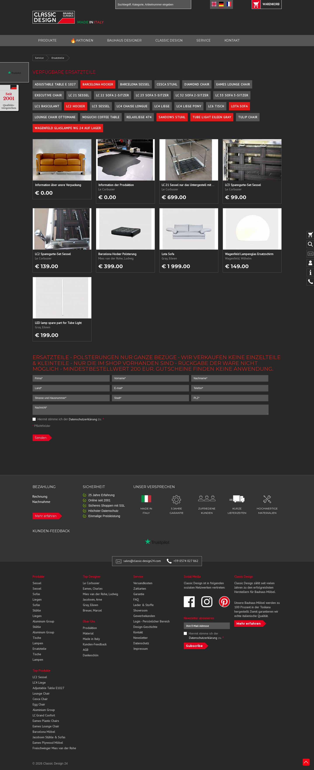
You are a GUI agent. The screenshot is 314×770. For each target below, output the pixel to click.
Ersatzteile (58, 57)
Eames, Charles (92, 589)
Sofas (36, 594)
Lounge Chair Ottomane (55, 117)
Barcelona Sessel (135, 84)
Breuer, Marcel (92, 610)
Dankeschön (90, 655)
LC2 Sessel (40, 677)
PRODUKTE (47, 40)
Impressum (140, 649)
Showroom (140, 610)
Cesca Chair (40, 699)
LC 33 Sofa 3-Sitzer (231, 95)
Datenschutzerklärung (83, 419)
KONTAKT (231, 40)
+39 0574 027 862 (185, 561)
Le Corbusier (91, 583)
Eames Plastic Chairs (46, 721)
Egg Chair (39, 704)
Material (88, 633)
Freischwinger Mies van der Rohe (54, 748)
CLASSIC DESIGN (169, 40)
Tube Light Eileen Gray (212, 117)
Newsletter (140, 638)
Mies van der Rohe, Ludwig (100, 594)
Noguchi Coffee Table (101, 117)
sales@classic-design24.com (142, 561)
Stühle (37, 610)
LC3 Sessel (101, 106)
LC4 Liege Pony (189, 106)
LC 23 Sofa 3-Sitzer (152, 95)
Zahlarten (139, 589)
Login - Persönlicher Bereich (151, 621)
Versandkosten (142, 583)
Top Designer (92, 577)
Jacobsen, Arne (92, 599)
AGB (85, 650)
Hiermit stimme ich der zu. (68, 419)
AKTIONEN (81, 40)
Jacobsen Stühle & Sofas (49, 737)
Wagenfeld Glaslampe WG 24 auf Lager (68, 128)
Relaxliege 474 (139, 117)
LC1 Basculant (47, 106)
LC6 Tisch (216, 106)
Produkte (38, 577)
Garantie (138, 594)
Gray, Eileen (90, 605)
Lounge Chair (41, 693)
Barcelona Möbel (44, 732)
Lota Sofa (239, 106)
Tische (37, 638)
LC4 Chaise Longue (132, 106)
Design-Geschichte (145, 627)
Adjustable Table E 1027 (55, 84)
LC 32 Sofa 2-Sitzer (192, 95)
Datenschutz (141, 643)
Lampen (38, 643)
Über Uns (89, 621)
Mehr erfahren (46, 516)
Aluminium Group (44, 710)
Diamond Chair (196, 84)
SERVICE (203, 40)
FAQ (136, 599)
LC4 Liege (162, 106)
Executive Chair (48, 95)
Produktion (90, 628)
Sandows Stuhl (172, 117)
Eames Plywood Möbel (48, 743)
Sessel (37, 583)
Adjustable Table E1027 (48, 688)
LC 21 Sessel (79, 95)
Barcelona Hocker (98, 84)
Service (39, 57)
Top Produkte (41, 671)
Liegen (37, 599)
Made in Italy (91, 639)
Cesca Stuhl (167, 84)
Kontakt (138, 632)
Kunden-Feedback (94, 644)
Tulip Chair (247, 117)
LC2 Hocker (75, 106)
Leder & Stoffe (143, 605)
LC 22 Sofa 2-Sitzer (112, 95)
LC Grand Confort (44, 715)
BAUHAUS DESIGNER (124, 40)
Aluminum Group (43, 621)
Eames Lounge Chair (233, 84)
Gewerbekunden (144, 616)
